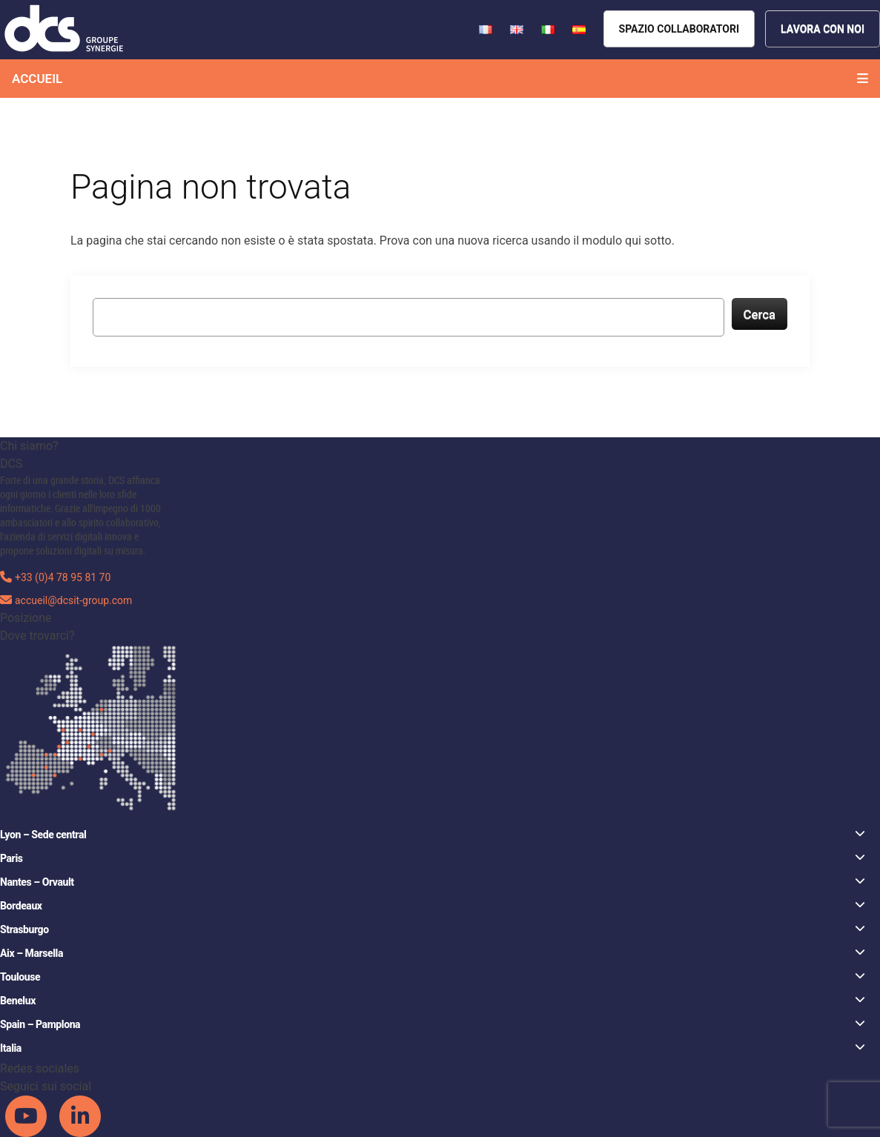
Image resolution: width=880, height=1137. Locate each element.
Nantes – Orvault (432, 881)
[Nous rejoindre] (822, 28)
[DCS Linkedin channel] (80, 1115)
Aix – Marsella (432, 953)
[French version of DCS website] (487, 28)
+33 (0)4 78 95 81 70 (62, 577)
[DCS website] (65, 28)
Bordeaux (432, 905)
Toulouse (432, 976)
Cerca (760, 314)
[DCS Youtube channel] (27, 1115)
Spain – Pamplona (432, 1024)
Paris (432, 858)
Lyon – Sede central (432, 834)
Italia (432, 1047)
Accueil (37, 78)
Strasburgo (432, 929)
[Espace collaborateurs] (679, 28)
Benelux (432, 1000)
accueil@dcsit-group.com (73, 600)
